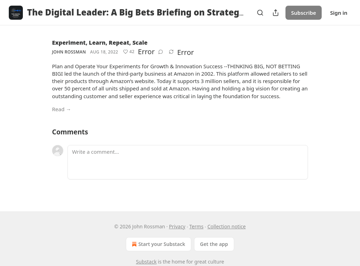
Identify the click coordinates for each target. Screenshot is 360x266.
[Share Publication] (276, 13)
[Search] (260, 13)
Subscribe (303, 12)
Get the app (214, 244)
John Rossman (69, 52)
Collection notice (226, 226)
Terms (196, 226)
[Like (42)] (128, 52)
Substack (146, 261)
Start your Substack (157, 244)
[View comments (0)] (160, 52)
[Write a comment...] (188, 162)
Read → (61, 109)
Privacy (177, 226)
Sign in (338, 12)
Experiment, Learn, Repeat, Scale (100, 42)
